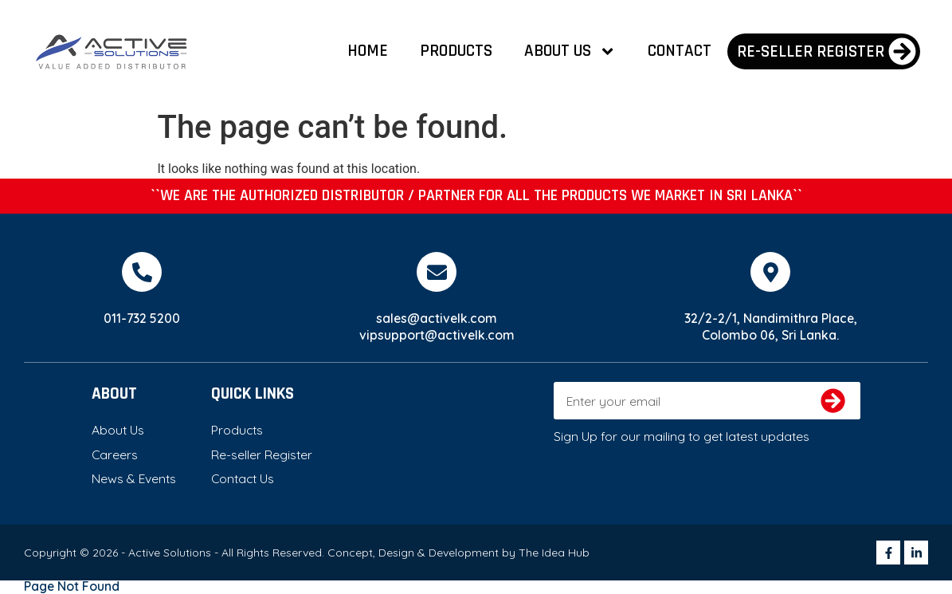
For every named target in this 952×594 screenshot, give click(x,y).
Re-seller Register (261, 454)
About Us (570, 51)
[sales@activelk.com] (436, 272)
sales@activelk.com (436, 318)
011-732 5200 (142, 318)
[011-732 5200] (142, 272)
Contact (679, 50)
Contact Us (242, 478)
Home (367, 50)
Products (456, 50)
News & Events (134, 478)
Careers (115, 454)
